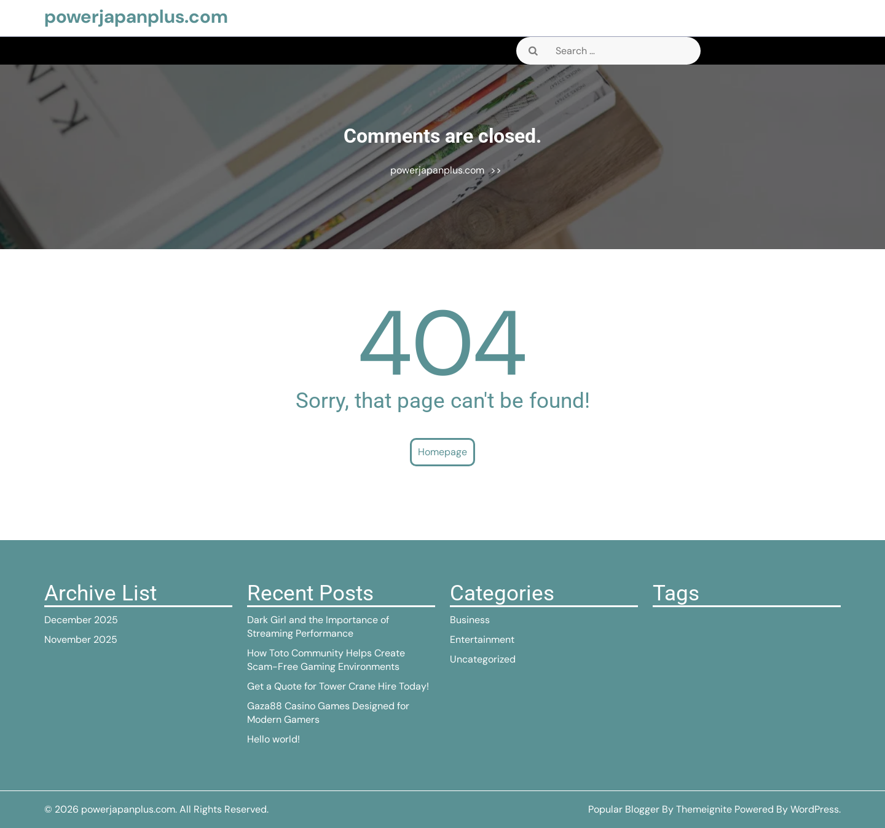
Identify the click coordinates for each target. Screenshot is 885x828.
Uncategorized (483, 659)
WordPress (814, 809)
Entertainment (482, 639)
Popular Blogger (623, 809)
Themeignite (704, 809)
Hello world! (273, 739)
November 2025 (80, 639)
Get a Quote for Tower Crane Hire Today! (338, 686)
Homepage (442, 451)
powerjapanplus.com (136, 16)
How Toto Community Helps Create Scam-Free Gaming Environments (326, 660)
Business (470, 619)
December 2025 (81, 619)
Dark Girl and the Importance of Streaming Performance (318, 626)
